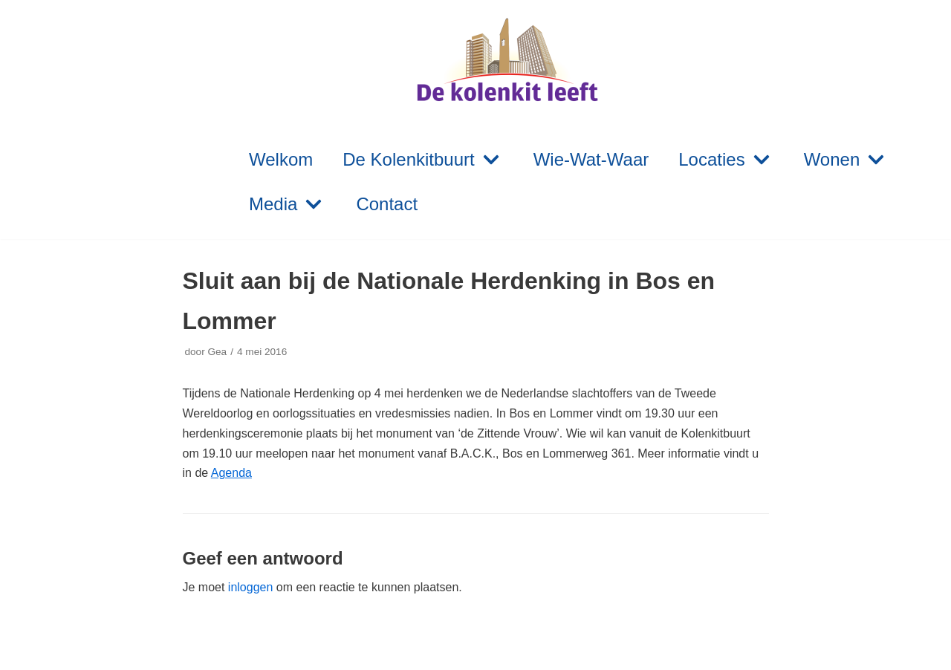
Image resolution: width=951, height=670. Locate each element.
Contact (387, 204)
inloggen (250, 587)
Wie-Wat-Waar (591, 159)
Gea (217, 351)
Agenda (231, 472)
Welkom (281, 159)
